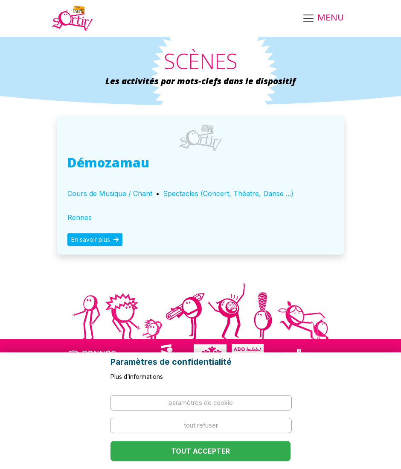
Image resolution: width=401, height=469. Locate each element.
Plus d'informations (136, 376)
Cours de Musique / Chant (109, 193)
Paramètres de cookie (201, 402)
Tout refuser (201, 425)
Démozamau (108, 162)
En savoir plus (95, 239)
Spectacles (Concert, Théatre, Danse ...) (228, 193)
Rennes (79, 217)
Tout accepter (200, 451)
